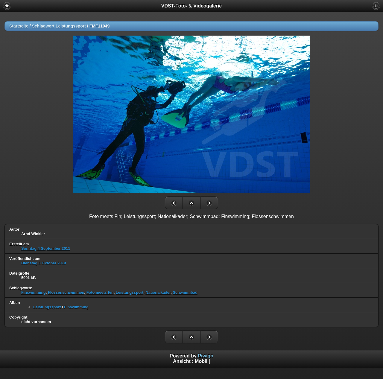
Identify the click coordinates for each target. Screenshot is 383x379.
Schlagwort (43, 26)
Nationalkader (158, 292)
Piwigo (205, 355)
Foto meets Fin (100, 292)
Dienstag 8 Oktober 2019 (43, 263)
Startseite (18, 26)
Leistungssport (71, 26)
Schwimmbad (185, 292)
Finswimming (33, 292)
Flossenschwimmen (66, 292)
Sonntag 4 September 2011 (45, 248)
